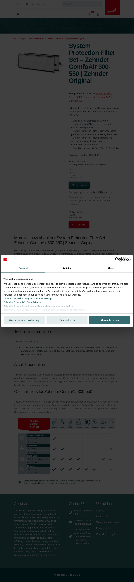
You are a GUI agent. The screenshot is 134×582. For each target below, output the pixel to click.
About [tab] (111, 268)
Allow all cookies (110, 320)
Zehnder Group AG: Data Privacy (22, 302)
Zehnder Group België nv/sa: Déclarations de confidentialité (38, 306)
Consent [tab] (23, 268)
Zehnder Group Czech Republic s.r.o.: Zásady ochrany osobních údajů (44, 309)
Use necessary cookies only (24, 320)
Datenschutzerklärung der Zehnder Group (27, 298)
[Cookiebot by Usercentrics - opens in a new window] (117, 259)
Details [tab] (67, 268)
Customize (67, 320)
